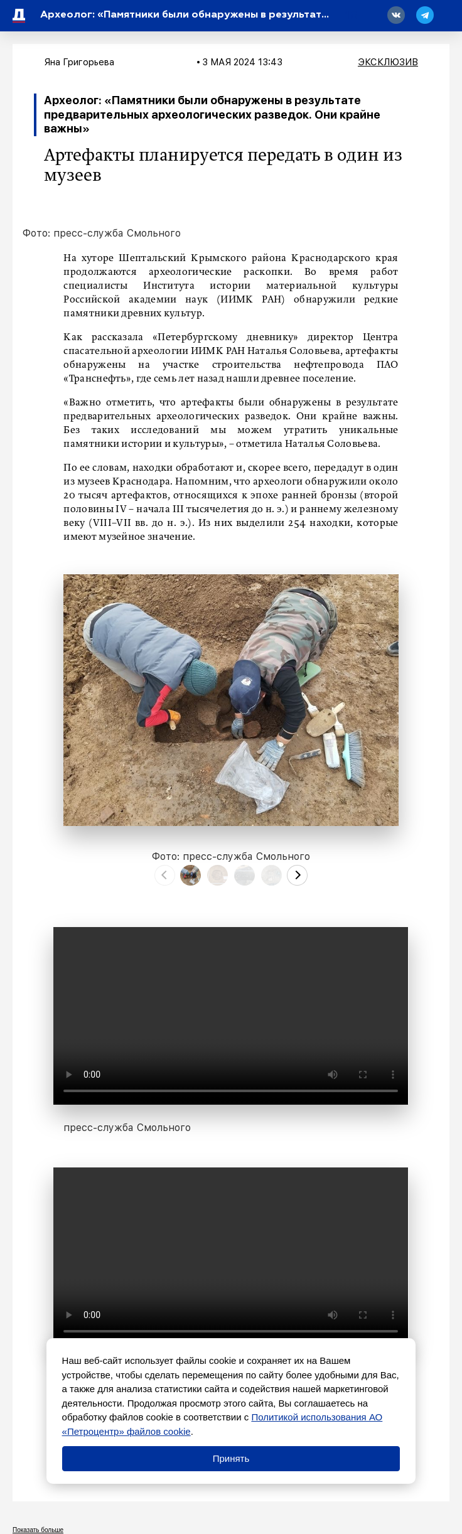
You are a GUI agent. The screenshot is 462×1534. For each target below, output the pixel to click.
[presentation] (164, 875)
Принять (231, 1458)
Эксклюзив (388, 62)
